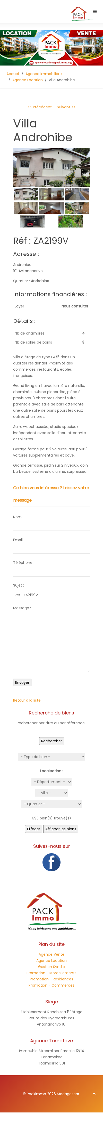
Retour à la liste (27, 700)
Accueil (13, 73)
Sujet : (18, 585)
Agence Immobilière (43, 73)
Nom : (18, 516)
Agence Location (27, 80)
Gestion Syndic (51, 966)
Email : (18, 539)
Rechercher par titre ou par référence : (52, 723)
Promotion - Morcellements (51, 972)
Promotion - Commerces (51, 985)
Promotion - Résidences (51, 979)
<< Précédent (40, 107)
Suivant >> (66, 107)
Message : (22, 608)
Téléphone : (23, 562)
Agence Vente (51, 954)
